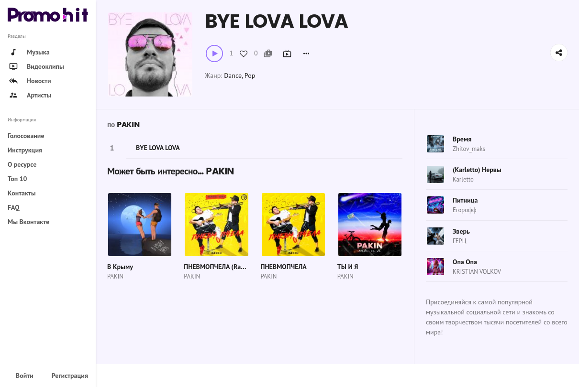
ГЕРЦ (459, 241)
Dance (233, 75)
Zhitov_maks (469, 149)
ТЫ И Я (347, 266)
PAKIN (128, 125)
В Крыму (120, 266)
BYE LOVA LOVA (158, 147)
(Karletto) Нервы (477, 169)
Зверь (461, 231)
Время (462, 139)
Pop (250, 75)
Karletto (463, 179)
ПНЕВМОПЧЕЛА (284, 266)
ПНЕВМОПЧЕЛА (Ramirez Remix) (231, 266)
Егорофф (464, 210)
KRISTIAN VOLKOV (477, 272)
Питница (465, 200)
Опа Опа (465, 262)
